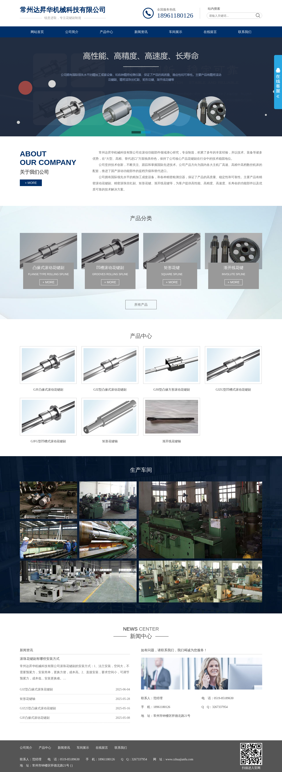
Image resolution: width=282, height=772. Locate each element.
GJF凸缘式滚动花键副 (35, 717)
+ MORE (31, 183)
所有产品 (141, 304)
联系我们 (244, 32)
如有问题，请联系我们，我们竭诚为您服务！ (174, 650)
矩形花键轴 (27, 699)
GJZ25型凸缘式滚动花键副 (38, 708)
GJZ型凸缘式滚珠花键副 (36, 689)
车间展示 (175, 32)
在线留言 (210, 32)
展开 (278, 83)
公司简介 (71, 32)
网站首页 (37, 32)
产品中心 (106, 32)
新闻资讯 (141, 32)
